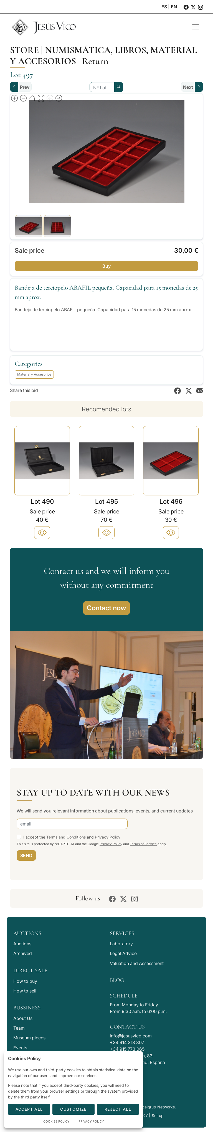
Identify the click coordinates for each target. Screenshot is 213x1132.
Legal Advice (123, 953)
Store (24, 50)
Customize (73, 1109)
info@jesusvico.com (131, 1036)
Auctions (22, 943)
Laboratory (121, 943)
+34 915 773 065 (127, 1049)
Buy (106, 266)
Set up (158, 1115)
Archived (22, 953)
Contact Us (127, 1027)
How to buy (25, 981)
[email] (72, 824)
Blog (117, 980)
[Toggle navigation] (195, 27)
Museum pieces (29, 1037)
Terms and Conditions (66, 837)
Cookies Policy (56, 1121)
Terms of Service (143, 844)
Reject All (118, 1109)
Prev (25, 87)
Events (20, 1047)
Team (19, 1028)
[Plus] (42, 532)
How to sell (24, 991)
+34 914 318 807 (127, 1042)
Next (188, 87)
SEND (26, 855)
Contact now (106, 608)
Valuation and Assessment (137, 963)
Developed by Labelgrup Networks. (143, 1107)
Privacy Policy (107, 837)
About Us (22, 1018)
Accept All (29, 1109)
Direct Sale (30, 970)
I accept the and (71, 837)
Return (95, 61)
